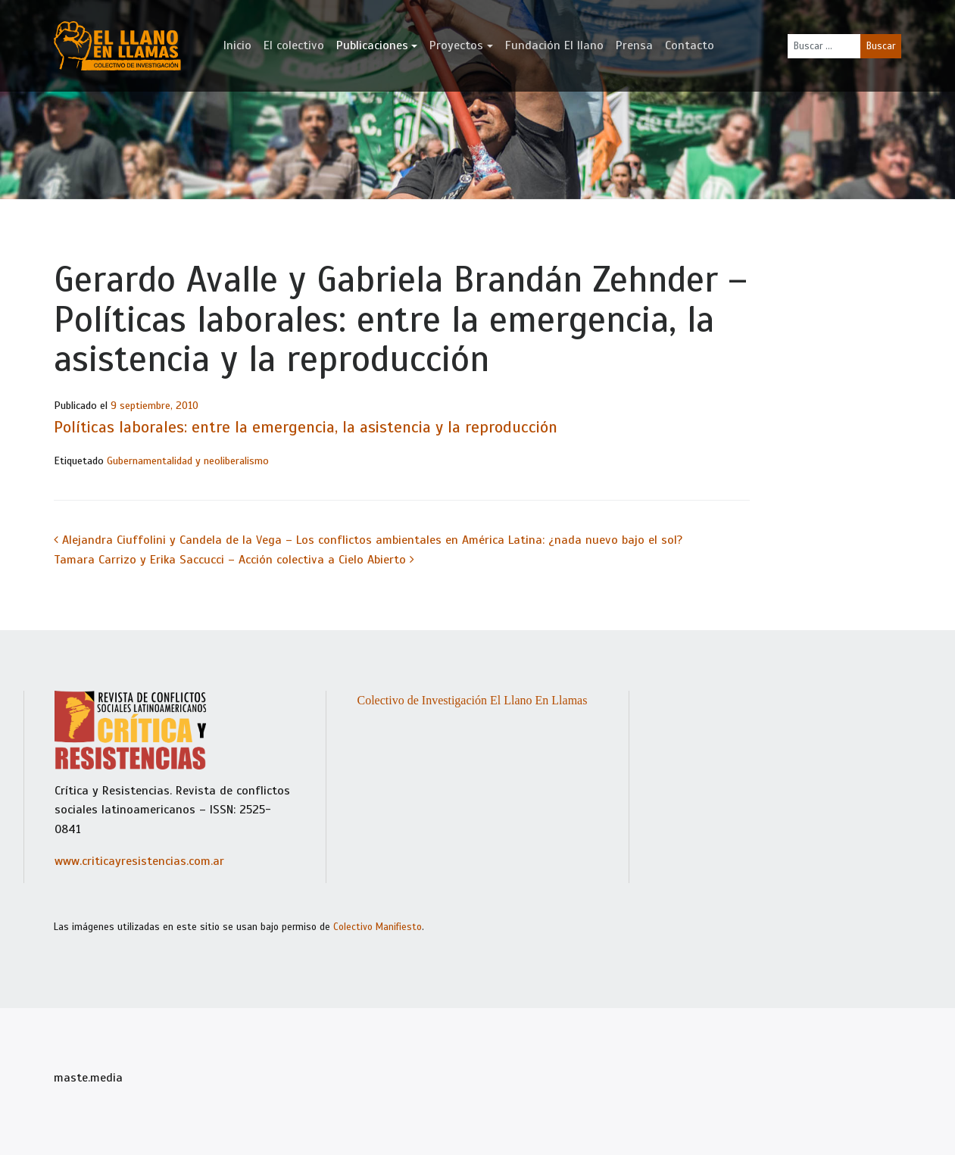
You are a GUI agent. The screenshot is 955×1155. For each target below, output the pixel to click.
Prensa (634, 45)
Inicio (237, 45)
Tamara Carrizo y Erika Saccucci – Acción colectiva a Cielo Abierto (234, 559)
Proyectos (456, 45)
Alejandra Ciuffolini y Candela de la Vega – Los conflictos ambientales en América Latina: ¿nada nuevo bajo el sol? (368, 540)
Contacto (689, 45)
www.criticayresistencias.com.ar (139, 861)
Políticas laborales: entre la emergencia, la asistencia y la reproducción (305, 427)
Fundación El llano (554, 45)
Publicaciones (372, 45)
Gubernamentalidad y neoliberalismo (188, 460)
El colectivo (294, 45)
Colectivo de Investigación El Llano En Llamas (472, 700)
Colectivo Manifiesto (377, 927)
